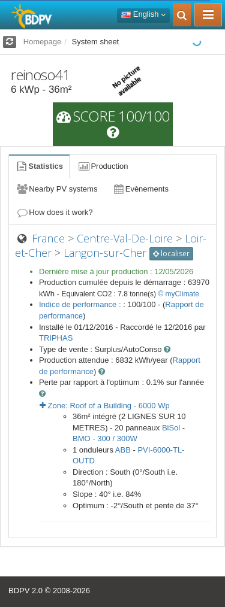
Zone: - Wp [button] (105, 405)
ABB (123, 449)
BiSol (171, 427)
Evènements (140, 188)
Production (102, 166)
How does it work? (54, 212)
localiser (171, 253)
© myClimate (178, 294)
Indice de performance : (81, 304)
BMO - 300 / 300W (105, 438)
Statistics (39, 166)
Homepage (42, 41)
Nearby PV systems (56, 188)
